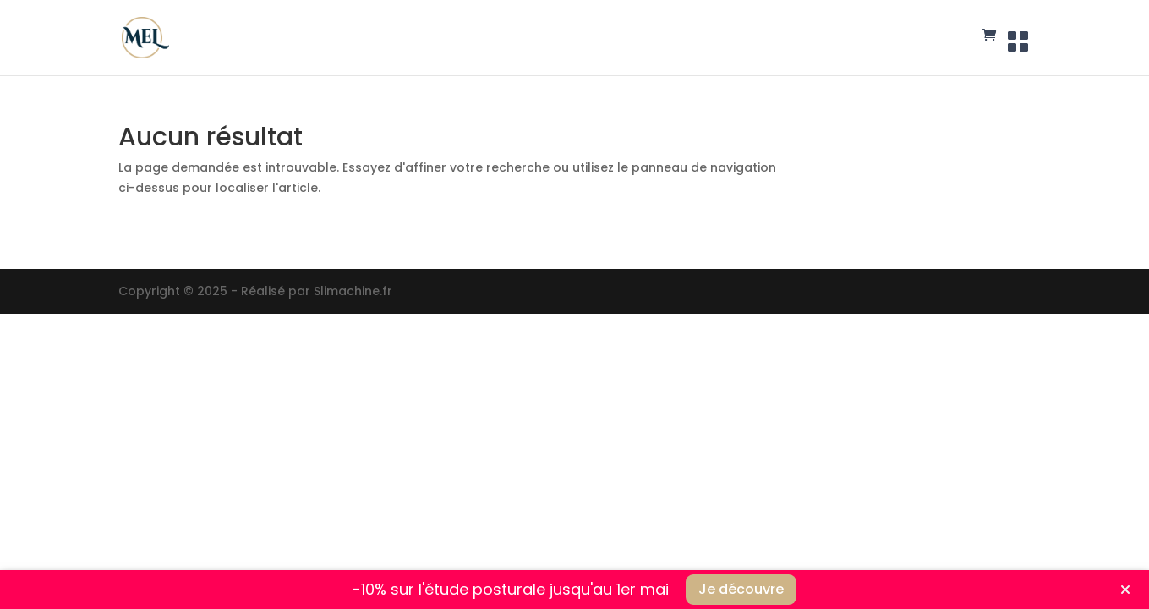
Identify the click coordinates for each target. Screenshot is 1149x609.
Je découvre (741, 589)
